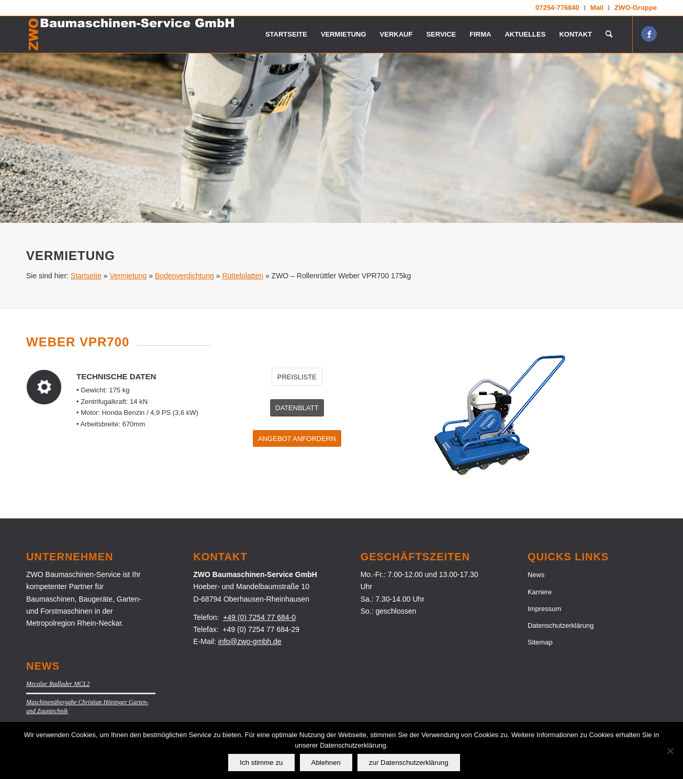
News (536, 575)
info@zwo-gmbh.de (250, 641)
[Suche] (609, 34)
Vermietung (128, 276)
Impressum (544, 609)
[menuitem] (557, 7)
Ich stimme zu (261, 762)
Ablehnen (326, 762)
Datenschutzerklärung (561, 625)
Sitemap (540, 642)
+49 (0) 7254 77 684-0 (259, 617)
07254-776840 (557, 8)
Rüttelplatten (242, 276)
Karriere (540, 592)
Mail (596, 8)
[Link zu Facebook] (649, 34)
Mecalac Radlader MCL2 (58, 683)
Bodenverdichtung (184, 276)
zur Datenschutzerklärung (409, 762)
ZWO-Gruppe (635, 8)
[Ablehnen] (670, 751)
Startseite (86, 276)
